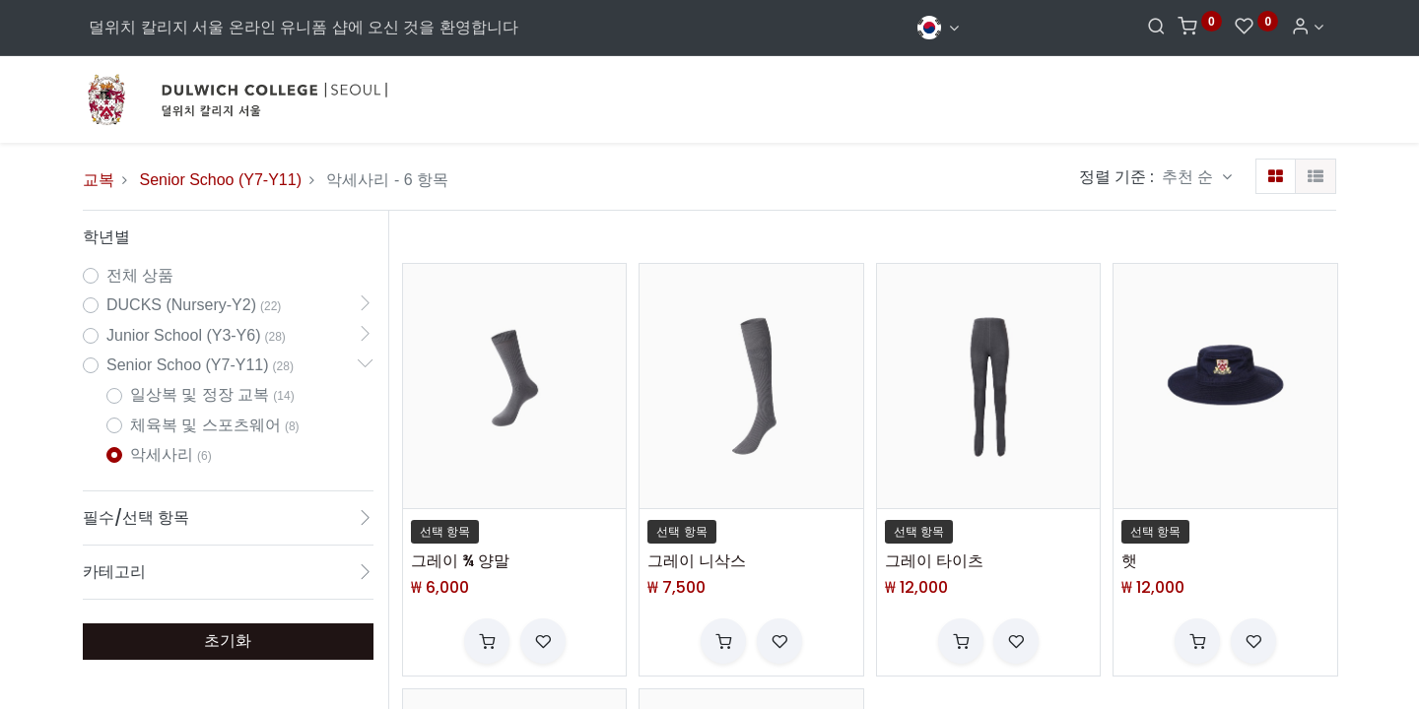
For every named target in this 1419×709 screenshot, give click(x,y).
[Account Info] (1307, 27)
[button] (1197, 177)
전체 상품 (139, 275)
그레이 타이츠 (934, 561)
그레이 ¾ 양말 (460, 561)
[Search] (1156, 27)
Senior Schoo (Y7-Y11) (220, 179)
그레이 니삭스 (696, 561)
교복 (98, 179)
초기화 (227, 640)
